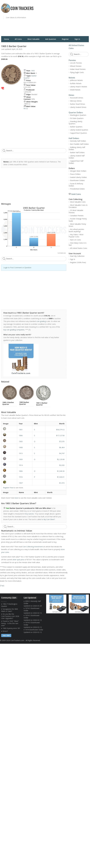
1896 (21, 435)
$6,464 (61, 447)
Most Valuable (33, 39)
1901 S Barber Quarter (41, 404)
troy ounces (29, 514)
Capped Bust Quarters (78, 133)
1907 (21, 483)
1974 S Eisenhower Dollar (31, 609)
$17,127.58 (60, 435)
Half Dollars (74, 138)
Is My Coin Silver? (48, 519)
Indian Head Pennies (78, 69)
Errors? (5, 631)
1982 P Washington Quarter (9, 605)
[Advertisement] (68, 19)
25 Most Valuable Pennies (76, 211)
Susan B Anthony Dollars (76, 184)
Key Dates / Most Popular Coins (76, 235)
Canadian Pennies (77, 215)
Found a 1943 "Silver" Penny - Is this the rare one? (10, 623)
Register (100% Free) (78, 262)
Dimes (71, 95)
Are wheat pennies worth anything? (76, 230)
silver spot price (18, 559)
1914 (21, 465)
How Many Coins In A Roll (77, 244)
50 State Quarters (77, 118)
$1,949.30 (60, 471)
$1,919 (61, 483)
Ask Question (50, 39)
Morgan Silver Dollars (78, 171)
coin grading (41, 321)
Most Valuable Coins (78, 202)
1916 (21, 477)
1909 (21, 459)
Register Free (8, 488)
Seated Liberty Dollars (78, 177)
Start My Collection (77, 256)
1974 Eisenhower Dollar (34, 630)
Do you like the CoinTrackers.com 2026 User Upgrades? (10, 616)
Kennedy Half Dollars (78, 141)
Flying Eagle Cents (77, 72)
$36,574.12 (60, 429)
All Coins (18, 39)
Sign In (77, 39)
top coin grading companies (13, 330)
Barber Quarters (76, 127)
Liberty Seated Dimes (78, 107)
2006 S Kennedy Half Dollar (32, 602)
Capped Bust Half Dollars (76, 162)
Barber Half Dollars (77, 152)
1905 (33, 71)
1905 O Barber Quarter (8, 403)
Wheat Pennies (75, 66)
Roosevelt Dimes (76, 98)
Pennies (72, 60)
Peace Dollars (75, 174)
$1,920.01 (60, 477)
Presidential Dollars (77, 189)
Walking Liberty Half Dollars (77, 148)
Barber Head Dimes (77, 104)
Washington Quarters (78, 115)
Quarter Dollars (76, 112)
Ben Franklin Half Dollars (79, 144)
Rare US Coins (75, 240)
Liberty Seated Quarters (79, 130)
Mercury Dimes (76, 101)
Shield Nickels (75, 90)
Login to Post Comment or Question (17, 267)
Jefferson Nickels (76, 80)
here (16, 498)
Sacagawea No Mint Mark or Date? (9, 610)
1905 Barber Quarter (24, 403)
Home (6, 39)
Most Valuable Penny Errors (77, 225)
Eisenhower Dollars (77, 180)
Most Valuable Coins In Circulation (78, 206)
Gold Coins (76, 194)
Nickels (72, 77)
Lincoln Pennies (76, 63)
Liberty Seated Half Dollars (76, 157)
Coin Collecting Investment (32, 546)
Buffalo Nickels (75, 83)
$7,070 (61, 441)
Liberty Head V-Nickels (78, 87)
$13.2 (26, 108)
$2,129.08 (60, 459)
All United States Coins (78, 248)
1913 (21, 453)
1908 (21, 447)
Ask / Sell (6, 635)
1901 (21, 429)
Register (65, 39)
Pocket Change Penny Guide (78, 220)
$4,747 (61, 453)
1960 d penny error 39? (11, 628)
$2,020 (61, 465)
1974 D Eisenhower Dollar (32, 623)
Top (2, 585)
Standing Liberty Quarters (75, 122)
